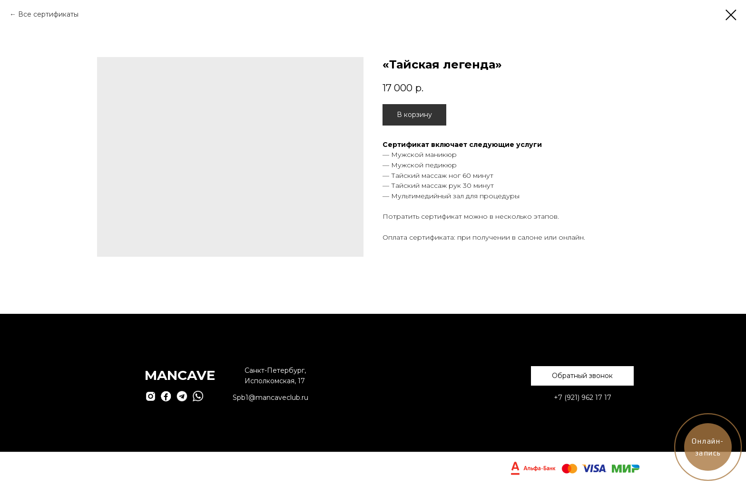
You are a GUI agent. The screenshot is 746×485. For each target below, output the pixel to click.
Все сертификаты (48, 14)
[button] (582, 376)
